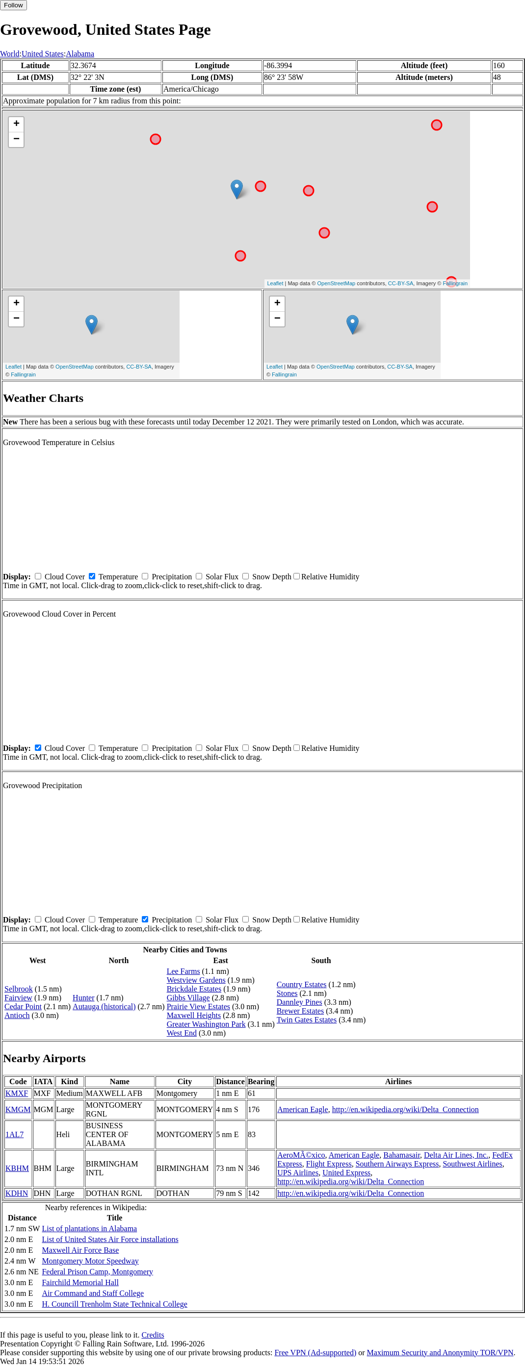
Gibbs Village (188, 997)
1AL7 (14, 1134)
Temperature (118, 576)
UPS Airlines (297, 1172)
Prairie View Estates (198, 1006)
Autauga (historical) (104, 1006)
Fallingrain (455, 283)
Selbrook (18, 989)
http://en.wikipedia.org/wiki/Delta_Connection (405, 1109)
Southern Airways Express (397, 1164)
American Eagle (302, 1109)
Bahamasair (401, 1155)
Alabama (80, 54)
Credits (152, 1335)
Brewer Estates (300, 1011)
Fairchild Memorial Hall (80, 1282)
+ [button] (16, 124)
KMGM (18, 1109)
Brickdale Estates (194, 989)
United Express (346, 1172)
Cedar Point (23, 1006)
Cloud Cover (65, 576)
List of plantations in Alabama (89, 1228)
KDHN (16, 1193)
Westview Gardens (196, 980)
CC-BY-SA (401, 283)
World (10, 54)
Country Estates (302, 984)
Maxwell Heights (194, 1015)
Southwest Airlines (472, 1164)
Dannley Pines (299, 1002)
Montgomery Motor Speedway (90, 1261)
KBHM (17, 1168)
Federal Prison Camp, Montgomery (97, 1271)
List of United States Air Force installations (110, 1239)
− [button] (16, 139)
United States (43, 54)
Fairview (18, 997)
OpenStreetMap (336, 283)
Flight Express (329, 1164)
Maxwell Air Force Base (80, 1250)
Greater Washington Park (206, 1024)
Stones (287, 993)
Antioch (17, 1015)
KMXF (16, 1093)
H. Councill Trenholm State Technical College (114, 1304)
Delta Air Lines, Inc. (456, 1155)
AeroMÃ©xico (301, 1155)
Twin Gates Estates (307, 1020)
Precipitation (172, 576)
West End (182, 1033)
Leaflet (275, 283)
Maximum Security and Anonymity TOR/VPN (440, 1352)
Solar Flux (222, 576)
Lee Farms (183, 971)
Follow (13, 5)
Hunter (83, 997)
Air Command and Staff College (93, 1293)
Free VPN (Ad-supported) (315, 1352)
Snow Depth (271, 576)
